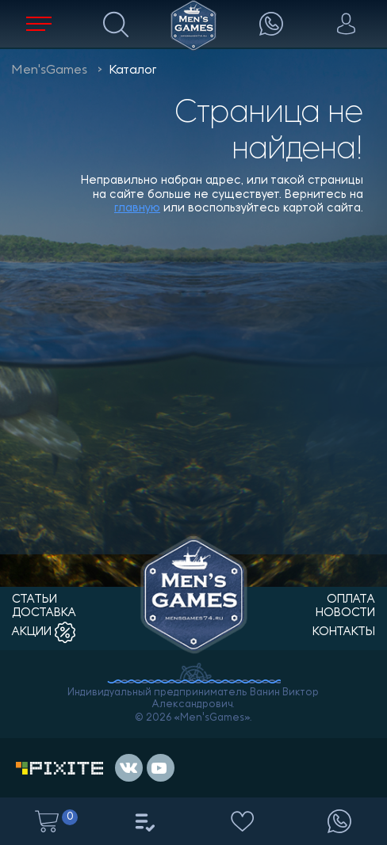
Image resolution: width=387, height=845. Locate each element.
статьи (34, 600)
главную (137, 209)
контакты (343, 632)
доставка (44, 613)
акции (43, 632)
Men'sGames (49, 70)
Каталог (132, 70)
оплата (351, 600)
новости (345, 613)
